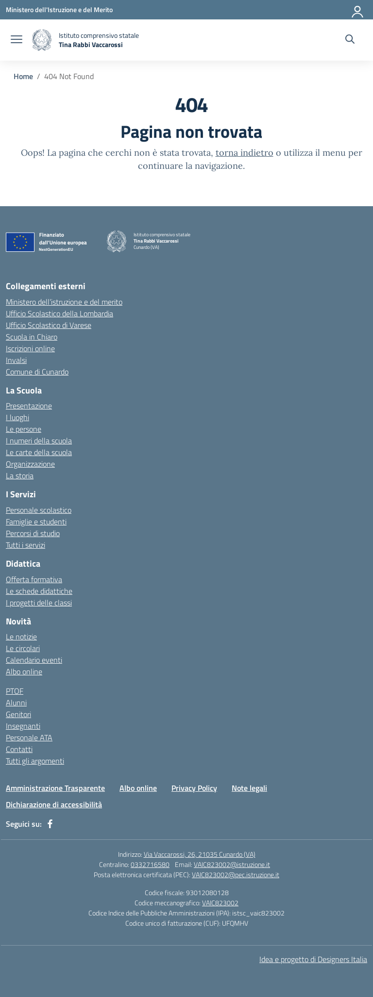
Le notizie (21, 636)
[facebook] (50, 823)
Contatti (19, 749)
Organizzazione (30, 464)
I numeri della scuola (39, 440)
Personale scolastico (38, 510)
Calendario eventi (34, 660)
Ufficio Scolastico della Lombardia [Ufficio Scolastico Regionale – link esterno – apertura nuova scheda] (59, 313)
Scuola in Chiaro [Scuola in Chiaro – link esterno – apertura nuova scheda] (31, 337)
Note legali (249, 788)
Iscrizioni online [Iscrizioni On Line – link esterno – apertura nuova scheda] (30, 348)
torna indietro (244, 152)
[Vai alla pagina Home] (23, 76)
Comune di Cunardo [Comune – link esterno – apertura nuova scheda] (37, 371)
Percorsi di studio (33, 533)
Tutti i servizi (25, 545)
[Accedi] (358, 9)
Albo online (24, 671)
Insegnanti (23, 726)
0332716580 (150, 864)
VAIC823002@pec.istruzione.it (235, 874)
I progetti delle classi (39, 602)
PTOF (14, 691)
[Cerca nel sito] (349, 40)
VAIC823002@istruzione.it (232, 864)
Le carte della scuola (39, 452)
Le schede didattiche (39, 591)
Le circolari (23, 648)
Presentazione (29, 405)
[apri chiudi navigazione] (16, 40)
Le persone (23, 429)
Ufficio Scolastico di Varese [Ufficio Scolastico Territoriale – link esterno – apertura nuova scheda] (48, 325)
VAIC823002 (220, 903)
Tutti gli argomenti (35, 761)
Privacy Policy (194, 788)
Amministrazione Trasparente (55, 788)
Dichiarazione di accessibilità (54, 804)
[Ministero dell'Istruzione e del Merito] (59, 9)
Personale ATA (29, 737)
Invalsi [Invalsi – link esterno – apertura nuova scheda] (16, 360)
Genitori (18, 714)
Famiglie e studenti (36, 521)
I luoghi (17, 417)
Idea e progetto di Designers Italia (313, 959)
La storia (20, 475)
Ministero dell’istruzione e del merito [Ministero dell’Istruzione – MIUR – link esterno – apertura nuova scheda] (64, 302)
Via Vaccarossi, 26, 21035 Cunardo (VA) (199, 854)
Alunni (16, 702)
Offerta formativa (34, 579)
